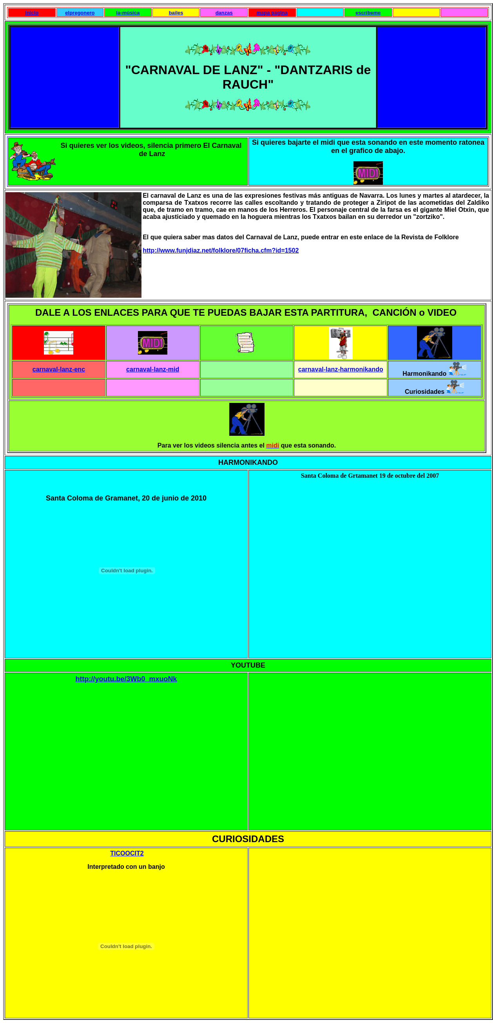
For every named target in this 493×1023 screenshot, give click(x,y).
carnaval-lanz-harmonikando (340, 369)
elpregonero (79, 13)
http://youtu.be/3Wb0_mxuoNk (126, 679)
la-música (128, 13)
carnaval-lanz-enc (59, 369)
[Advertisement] (66, 76)
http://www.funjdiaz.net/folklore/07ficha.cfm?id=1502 (221, 250)
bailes (176, 13)
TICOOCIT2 (126, 853)
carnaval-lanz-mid (152, 369)
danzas (224, 13)
